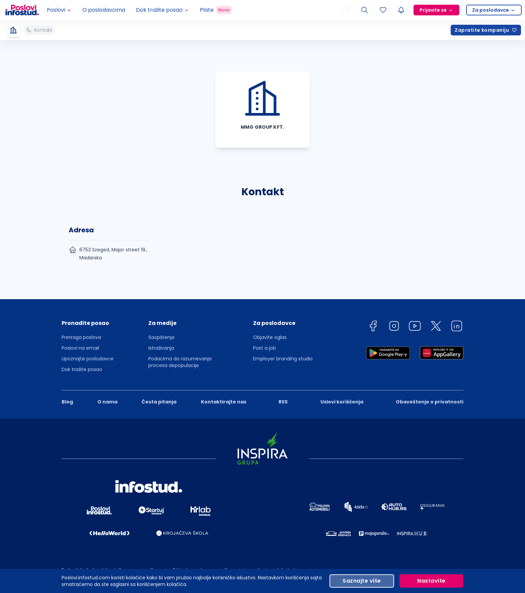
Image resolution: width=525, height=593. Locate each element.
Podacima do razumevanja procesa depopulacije (180, 362)
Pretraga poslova (81, 337)
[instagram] (394, 327)
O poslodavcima (103, 10)
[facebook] (373, 327)
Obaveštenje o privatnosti (429, 401)
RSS (283, 401)
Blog (67, 401)
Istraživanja (161, 348)
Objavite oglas (270, 337)
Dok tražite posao (82, 369)
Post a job (264, 348)
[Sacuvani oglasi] (383, 10)
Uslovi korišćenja (341, 401)
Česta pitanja (159, 401)
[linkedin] (456, 327)
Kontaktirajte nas (223, 401)
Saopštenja (161, 337)
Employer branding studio (283, 358)
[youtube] (415, 327)
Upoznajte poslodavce (88, 358)
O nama (107, 401)
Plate (216, 10)
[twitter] (436, 327)
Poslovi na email (80, 348)
